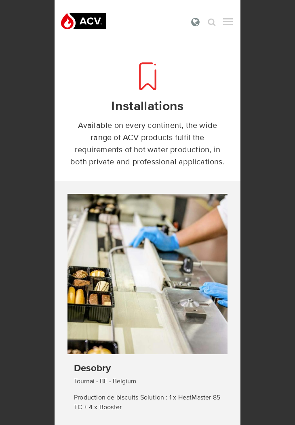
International (195, 21)
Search (212, 22)
